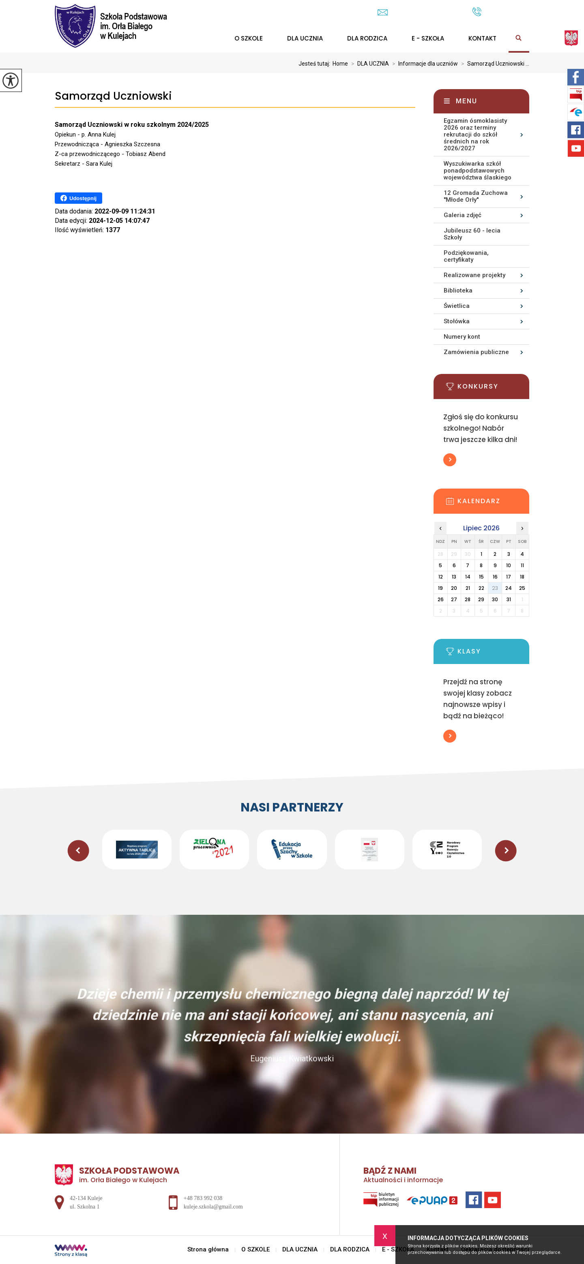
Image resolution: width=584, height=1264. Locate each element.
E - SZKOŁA (428, 38)
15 (481, 576)
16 (495, 576)
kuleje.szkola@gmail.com (421, 12)
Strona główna (208, 1250)
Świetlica (457, 306)
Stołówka (457, 321)
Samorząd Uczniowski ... (493, 63)
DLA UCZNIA (305, 38)
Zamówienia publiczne (476, 352)
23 (495, 588)
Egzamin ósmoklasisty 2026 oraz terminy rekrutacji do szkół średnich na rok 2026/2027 (475, 134)
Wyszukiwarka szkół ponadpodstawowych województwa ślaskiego (477, 170)
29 (481, 599)
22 (481, 588)
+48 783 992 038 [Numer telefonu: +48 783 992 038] (203, 1198)
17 (508, 576)
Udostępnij (78, 198)
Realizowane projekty (474, 275)
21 (468, 588)
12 (440, 576)
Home (340, 63)
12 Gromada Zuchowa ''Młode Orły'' (476, 196)
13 (454, 576)
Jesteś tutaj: (315, 63)
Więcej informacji (449, 459)
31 (509, 599)
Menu (466, 101)
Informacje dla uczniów (423, 63)
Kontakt (482, 38)
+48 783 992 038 (500, 11)
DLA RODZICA (367, 38)
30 (495, 599)
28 (467, 599)
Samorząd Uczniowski (113, 96)
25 (522, 588)
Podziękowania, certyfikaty (466, 256)
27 (454, 599)
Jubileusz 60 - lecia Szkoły (472, 234)
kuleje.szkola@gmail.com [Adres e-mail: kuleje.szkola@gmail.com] (213, 1207)
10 (508, 565)
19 (440, 588)
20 (454, 588)
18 (522, 576)
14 (467, 576)
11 (522, 565)
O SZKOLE (248, 38)
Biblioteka (458, 290)
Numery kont (462, 336)
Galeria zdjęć (462, 215)
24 (508, 588)
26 (441, 599)
